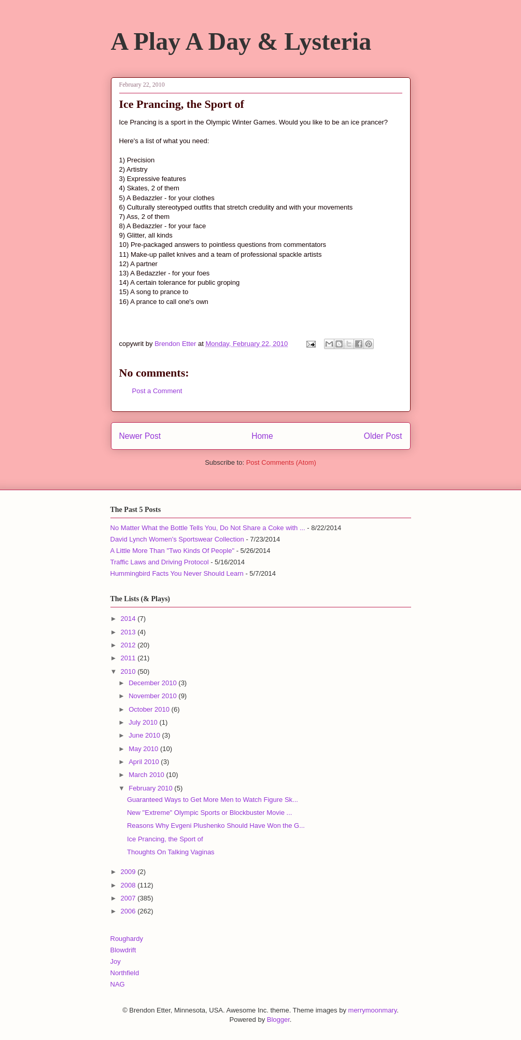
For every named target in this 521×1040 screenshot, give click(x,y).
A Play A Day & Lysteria (241, 41)
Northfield (124, 973)
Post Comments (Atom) (281, 462)
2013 (129, 632)
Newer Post (140, 436)
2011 (129, 658)
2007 (129, 898)
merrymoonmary (372, 1010)
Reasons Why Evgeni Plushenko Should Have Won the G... (216, 825)
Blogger (278, 1019)
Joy (115, 961)
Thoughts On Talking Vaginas (171, 852)
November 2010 (153, 696)
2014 (129, 618)
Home (262, 436)
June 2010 (145, 735)
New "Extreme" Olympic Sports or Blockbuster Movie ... (209, 812)
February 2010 (151, 788)
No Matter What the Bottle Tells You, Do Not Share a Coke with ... (207, 528)
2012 (129, 645)
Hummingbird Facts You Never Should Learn (177, 573)
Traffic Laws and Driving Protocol (159, 562)
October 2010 (150, 709)
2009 (129, 872)
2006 (129, 911)
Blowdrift (123, 950)
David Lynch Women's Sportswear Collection (177, 539)
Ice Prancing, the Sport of (165, 839)
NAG (117, 984)
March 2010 (147, 775)
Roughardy (127, 938)
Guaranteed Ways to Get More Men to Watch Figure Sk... (212, 799)
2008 (129, 885)
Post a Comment (157, 391)
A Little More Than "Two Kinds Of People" (172, 550)
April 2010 (145, 762)
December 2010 (153, 683)
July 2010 (144, 722)
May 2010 (144, 749)
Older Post (383, 436)
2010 (129, 671)
